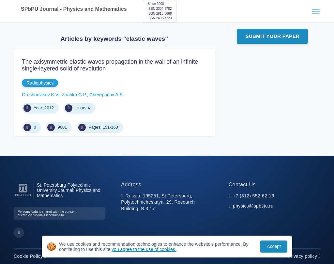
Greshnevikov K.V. (40, 94)
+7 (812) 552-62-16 (253, 195)
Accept (274, 246)
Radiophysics (39, 82)
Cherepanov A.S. (106, 94)
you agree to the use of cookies (144, 249)
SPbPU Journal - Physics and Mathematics (74, 9)
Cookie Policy (30, 256)
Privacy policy (304, 256)
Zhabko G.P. (74, 94)
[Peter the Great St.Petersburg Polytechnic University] (23, 196)
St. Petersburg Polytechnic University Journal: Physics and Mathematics (68, 190)
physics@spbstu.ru (253, 206)
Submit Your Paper (272, 36)
